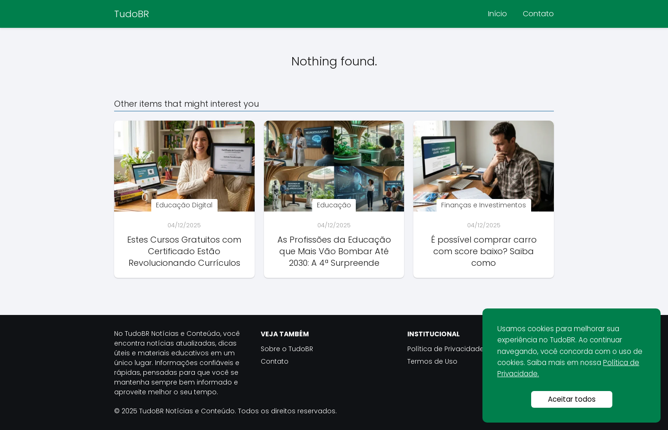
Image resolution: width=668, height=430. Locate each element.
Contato (538, 13)
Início (497, 13)
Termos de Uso (432, 361)
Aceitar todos (572, 399)
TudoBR (131, 13)
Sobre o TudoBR (287, 348)
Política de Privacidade (445, 348)
